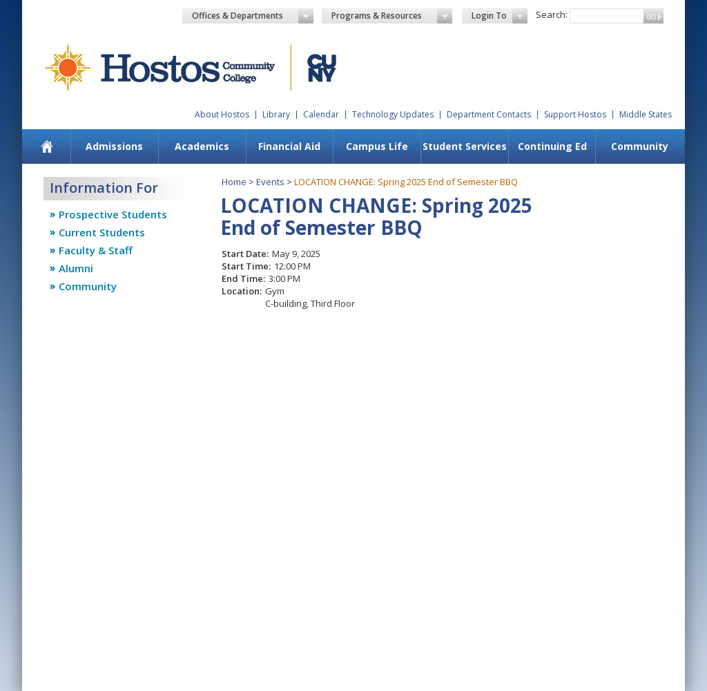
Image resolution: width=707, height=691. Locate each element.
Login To (499, 15)
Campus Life (377, 146)
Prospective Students (113, 214)
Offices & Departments (252, 15)
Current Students (102, 232)
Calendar (321, 114)
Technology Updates (393, 114)
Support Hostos (575, 114)
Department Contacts (489, 114)
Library (276, 114)
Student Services (465, 146)
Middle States (645, 114)
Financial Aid (289, 146)
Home (234, 182)
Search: (552, 14)
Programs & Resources (392, 15)
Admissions (114, 146)
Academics (202, 146)
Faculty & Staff (96, 250)
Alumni (76, 268)
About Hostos (222, 114)
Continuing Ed (552, 146)
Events (270, 182)
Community (639, 146)
